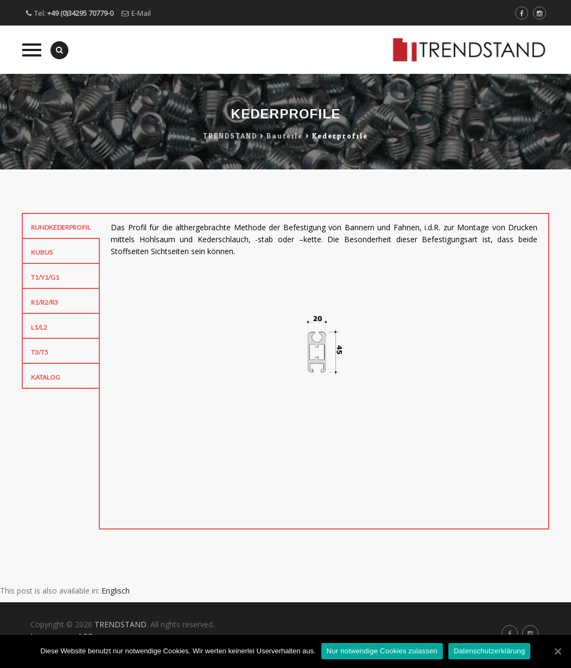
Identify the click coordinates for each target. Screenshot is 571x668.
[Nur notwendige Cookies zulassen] (557, 651)
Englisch (115, 590)
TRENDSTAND (120, 624)
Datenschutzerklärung (489, 651)
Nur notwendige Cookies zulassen (382, 651)
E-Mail (141, 13)
